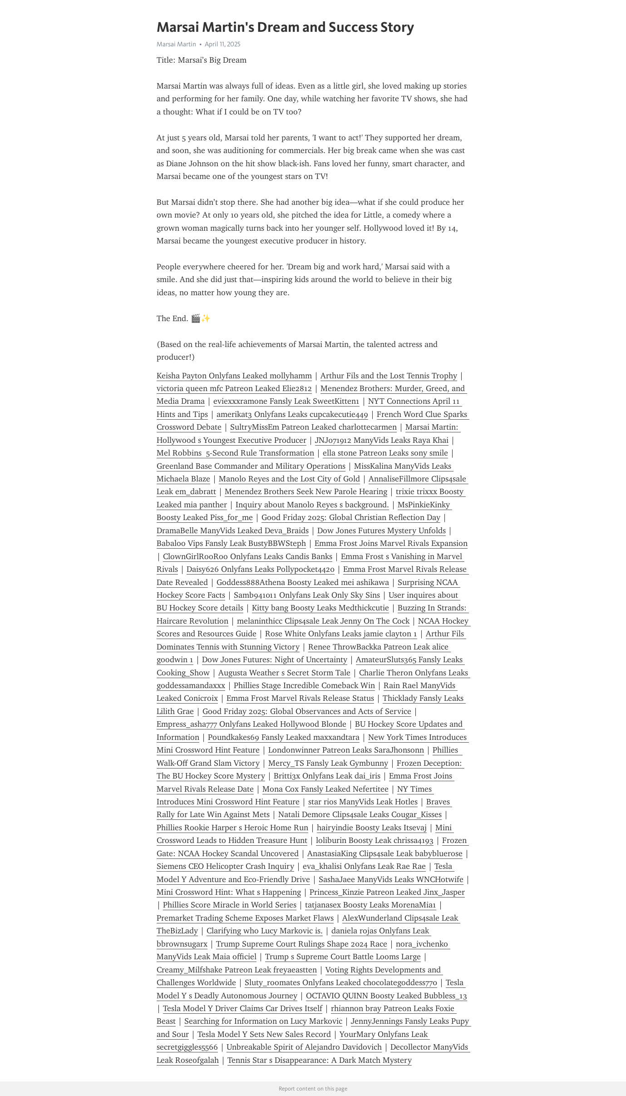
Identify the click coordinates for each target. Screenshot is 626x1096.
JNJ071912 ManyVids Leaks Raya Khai (382, 440)
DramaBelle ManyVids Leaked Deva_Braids (233, 531)
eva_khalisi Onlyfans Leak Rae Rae (364, 866)
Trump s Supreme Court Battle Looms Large (343, 957)
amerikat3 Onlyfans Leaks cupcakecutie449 (292, 414)
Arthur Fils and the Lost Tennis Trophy (388, 376)
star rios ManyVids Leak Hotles (363, 802)
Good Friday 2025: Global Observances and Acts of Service (306, 711)
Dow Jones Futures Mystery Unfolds (381, 531)
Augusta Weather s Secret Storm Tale (284, 673)
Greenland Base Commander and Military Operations (251, 466)
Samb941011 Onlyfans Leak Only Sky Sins (307, 595)
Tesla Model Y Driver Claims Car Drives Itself (242, 1008)
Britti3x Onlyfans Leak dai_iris (327, 776)
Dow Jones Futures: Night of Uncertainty (274, 660)
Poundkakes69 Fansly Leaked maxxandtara (284, 737)
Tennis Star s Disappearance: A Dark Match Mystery (319, 1060)
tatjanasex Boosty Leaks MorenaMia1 (370, 905)
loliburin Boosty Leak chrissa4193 (375, 840)
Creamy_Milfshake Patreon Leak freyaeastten (237, 970)
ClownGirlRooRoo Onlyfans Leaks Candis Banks (247, 556)
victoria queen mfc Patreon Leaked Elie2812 (234, 388)
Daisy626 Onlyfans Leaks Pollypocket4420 (261, 569)
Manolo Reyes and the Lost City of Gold (289, 479)
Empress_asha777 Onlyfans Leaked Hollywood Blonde (251, 724)
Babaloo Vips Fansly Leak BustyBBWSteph (231, 543)
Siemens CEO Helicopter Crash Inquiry (225, 866)
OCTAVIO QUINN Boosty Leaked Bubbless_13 (386, 996)
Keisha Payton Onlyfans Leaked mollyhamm (234, 376)
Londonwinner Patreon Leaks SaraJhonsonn (346, 750)
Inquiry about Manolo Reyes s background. (312, 505)
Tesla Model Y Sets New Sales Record (264, 1034)
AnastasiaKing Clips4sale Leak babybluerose (385, 853)
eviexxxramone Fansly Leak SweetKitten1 (286, 401)
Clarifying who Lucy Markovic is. (265, 931)
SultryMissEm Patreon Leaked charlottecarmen (313, 427)
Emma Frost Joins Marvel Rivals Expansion (391, 543)
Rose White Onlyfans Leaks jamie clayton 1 (341, 634)
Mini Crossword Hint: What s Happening (229, 892)
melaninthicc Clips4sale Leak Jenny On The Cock (323, 621)
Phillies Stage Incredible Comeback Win (304, 685)
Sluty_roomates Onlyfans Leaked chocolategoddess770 (341, 982)
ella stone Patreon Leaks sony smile (385, 453)
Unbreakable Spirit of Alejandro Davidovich (304, 1047)
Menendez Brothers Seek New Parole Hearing (306, 491)
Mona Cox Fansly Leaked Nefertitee (325, 789)
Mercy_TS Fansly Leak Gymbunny (328, 763)
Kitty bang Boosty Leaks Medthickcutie (320, 608)
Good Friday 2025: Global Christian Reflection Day (350, 517)
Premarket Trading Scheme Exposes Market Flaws (245, 918)
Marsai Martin (176, 44)
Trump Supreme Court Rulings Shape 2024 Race (301, 944)
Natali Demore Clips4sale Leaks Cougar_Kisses (360, 814)
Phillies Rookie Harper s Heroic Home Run (232, 828)
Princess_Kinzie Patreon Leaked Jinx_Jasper (387, 892)
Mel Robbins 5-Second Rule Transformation (235, 453)
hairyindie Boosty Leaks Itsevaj (372, 828)
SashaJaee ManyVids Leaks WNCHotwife (391, 879)
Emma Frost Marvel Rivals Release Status (300, 698)
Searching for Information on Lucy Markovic (263, 1021)
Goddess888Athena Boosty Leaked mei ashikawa (303, 582)
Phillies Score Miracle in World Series (229, 905)
